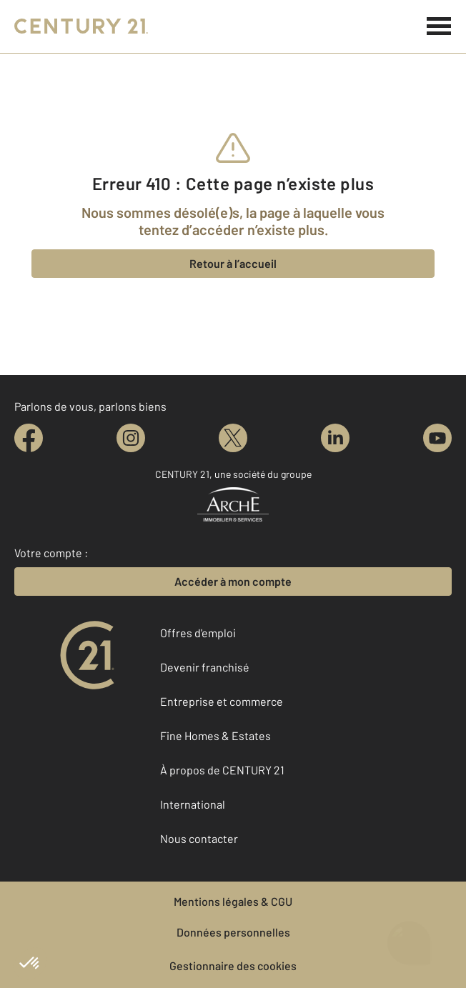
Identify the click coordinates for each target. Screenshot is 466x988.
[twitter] (233, 438)
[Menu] (439, 26)
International (192, 804)
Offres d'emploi (198, 632)
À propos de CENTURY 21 (222, 770)
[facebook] (28, 438)
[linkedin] (335, 438)
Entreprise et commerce (221, 701)
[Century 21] (81, 26)
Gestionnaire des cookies (233, 965)
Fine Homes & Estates (215, 735)
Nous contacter (199, 838)
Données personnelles (233, 932)
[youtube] (437, 438)
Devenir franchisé (204, 667)
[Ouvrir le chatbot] (409, 939)
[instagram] (130, 438)
